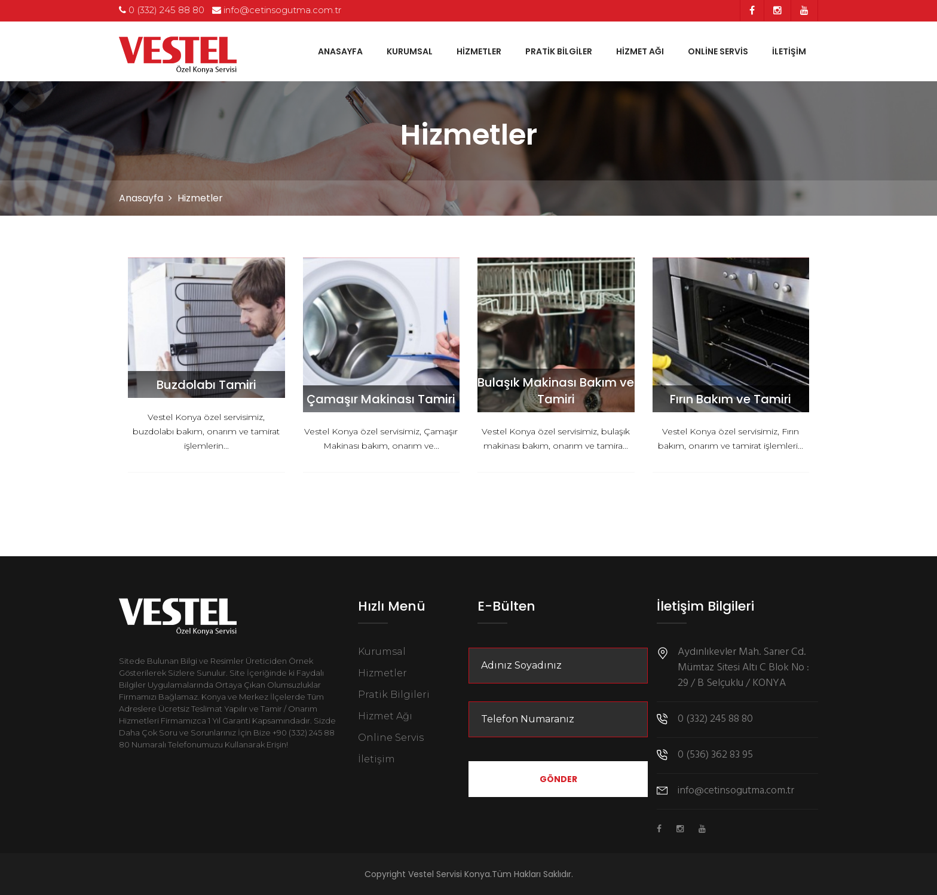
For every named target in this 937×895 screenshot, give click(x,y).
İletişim (789, 51)
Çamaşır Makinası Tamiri (381, 399)
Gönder (558, 779)
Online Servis (718, 51)
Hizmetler (479, 51)
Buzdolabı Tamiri (206, 384)
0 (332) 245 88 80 (161, 10)
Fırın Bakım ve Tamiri (730, 399)
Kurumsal (410, 51)
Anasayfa (340, 51)
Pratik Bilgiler (558, 51)
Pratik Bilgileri (394, 694)
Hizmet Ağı (640, 51)
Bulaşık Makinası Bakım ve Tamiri (555, 390)
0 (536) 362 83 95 (715, 755)
